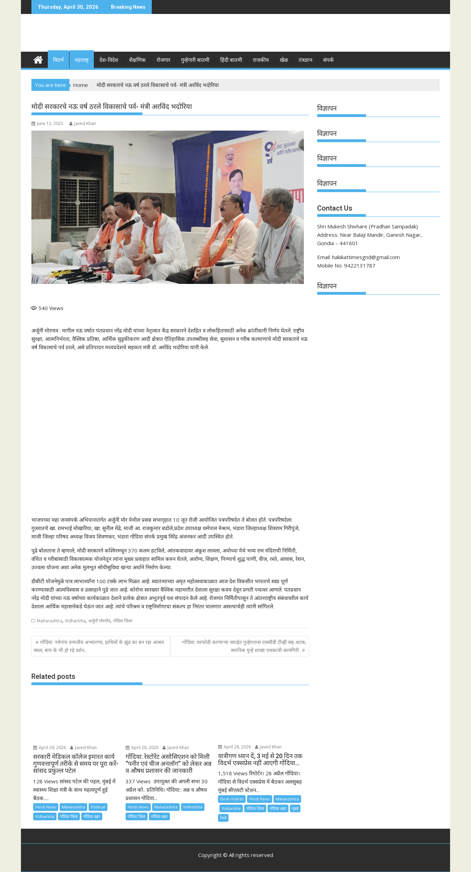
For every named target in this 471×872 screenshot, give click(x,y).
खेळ (284, 60)
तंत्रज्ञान (305, 60)
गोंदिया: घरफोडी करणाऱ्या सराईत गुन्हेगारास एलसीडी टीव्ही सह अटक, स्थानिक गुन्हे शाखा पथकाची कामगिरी (244, 646)
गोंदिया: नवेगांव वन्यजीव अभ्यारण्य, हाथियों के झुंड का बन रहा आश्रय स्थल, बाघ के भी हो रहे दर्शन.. (99, 646)
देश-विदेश (108, 60)
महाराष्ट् (82, 60)
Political (98, 806)
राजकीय (261, 60)
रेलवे (223, 817)
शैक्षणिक (137, 60)
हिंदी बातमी (231, 60)
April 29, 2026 (49, 747)
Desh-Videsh (232, 798)
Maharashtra (49, 621)
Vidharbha (75, 621)
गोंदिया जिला (122, 621)
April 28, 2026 (142, 747)
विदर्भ (58, 60)
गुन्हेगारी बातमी (195, 60)
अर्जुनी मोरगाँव (99, 621)
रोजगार (163, 60)
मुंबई (295, 808)
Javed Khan (82, 123)
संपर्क (328, 60)
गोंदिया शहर (91, 816)
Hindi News (45, 806)
